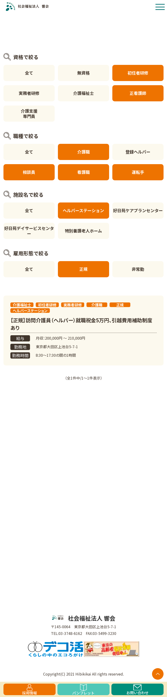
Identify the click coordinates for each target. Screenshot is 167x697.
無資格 (83, 73)
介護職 (83, 152)
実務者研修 (29, 93)
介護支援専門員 (29, 113)
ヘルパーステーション (83, 210)
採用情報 (29, 689)
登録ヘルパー (137, 152)
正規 (83, 269)
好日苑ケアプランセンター (138, 210)
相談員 (29, 172)
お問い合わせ (137, 689)
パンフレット (83, 689)
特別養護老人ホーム (83, 231)
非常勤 (138, 269)
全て (29, 73)
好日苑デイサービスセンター (29, 230)
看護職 (83, 172)
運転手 (138, 172)
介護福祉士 (83, 93)
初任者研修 (138, 73)
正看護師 (138, 93)
